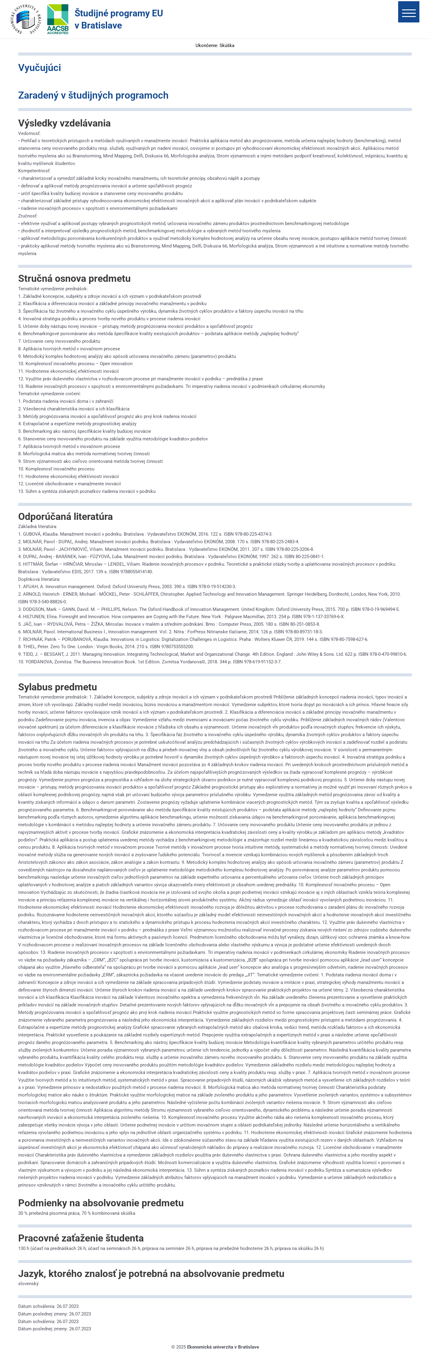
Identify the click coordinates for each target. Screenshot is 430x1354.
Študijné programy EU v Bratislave (119, 19)
